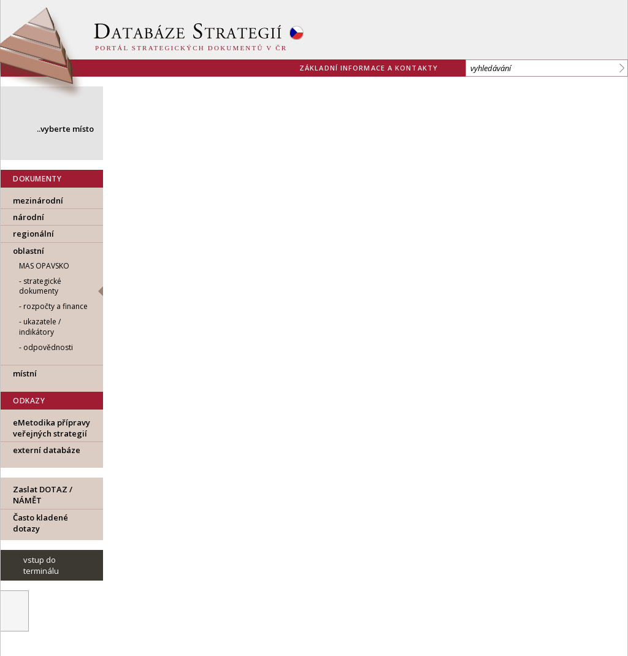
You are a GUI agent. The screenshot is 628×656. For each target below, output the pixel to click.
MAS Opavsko (44, 266)
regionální (33, 233)
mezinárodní (38, 200)
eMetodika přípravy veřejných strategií (51, 428)
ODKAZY (29, 400)
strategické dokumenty (40, 286)
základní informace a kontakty (368, 67)
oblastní (28, 250)
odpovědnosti (48, 347)
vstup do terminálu (41, 565)
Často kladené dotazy (40, 523)
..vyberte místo (65, 128)
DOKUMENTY (37, 179)
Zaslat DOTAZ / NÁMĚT (42, 495)
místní (25, 373)
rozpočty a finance (55, 306)
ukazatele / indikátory (40, 326)
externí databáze (46, 450)
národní (28, 217)
